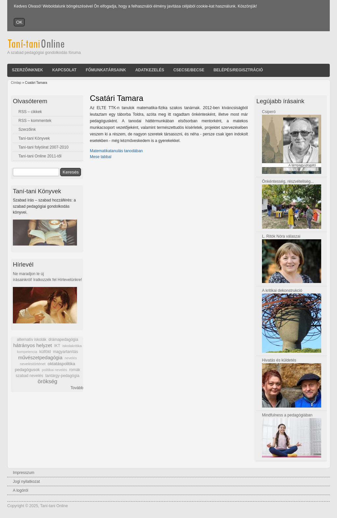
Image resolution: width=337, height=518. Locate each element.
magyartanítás (65, 351)
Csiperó (268, 111)
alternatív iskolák (31, 339)
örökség (47, 381)
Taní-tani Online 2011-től (40, 156)
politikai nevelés (54, 370)
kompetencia (27, 352)
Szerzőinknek (27, 70)
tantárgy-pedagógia (62, 375)
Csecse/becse (188, 70)
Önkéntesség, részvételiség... (288, 181)
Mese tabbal (100, 156)
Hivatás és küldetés (279, 360)
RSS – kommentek (34, 120)
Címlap (16, 82)
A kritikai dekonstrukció (282, 290)
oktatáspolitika (61, 363)
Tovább (76, 388)
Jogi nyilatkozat (26, 481)
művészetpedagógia (40, 357)
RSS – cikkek (30, 111)
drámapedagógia (63, 339)
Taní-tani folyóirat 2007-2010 (43, 147)
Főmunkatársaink (106, 70)
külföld (45, 351)
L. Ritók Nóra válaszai (281, 236)
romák (74, 369)
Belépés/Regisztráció (238, 70)
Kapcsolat (64, 70)
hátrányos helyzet (32, 345)
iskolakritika (72, 346)
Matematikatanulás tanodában (116, 151)
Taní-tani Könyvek (34, 138)
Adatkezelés (149, 70)
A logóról (20, 490)
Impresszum (23, 472)
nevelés (71, 358)
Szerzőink (27, 129)
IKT (57, 345)
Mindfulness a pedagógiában (287, 415)
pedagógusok (27, 369)
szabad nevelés (29, 375)
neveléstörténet (32, 364)
